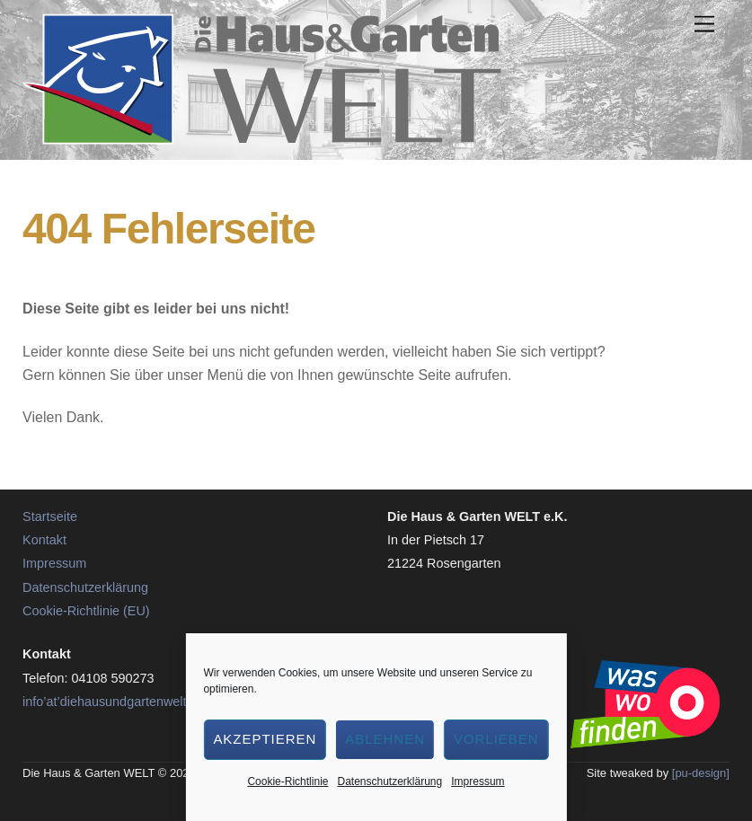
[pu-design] (701, 773)
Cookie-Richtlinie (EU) (86, 611)
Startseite (49, 516)
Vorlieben (496, 738)
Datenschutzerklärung (389, 781)
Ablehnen (385, 738)
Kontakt (44, 540)
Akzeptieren (264, 738)
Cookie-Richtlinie (287, 781)
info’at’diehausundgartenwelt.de (113, 701)
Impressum (477, 781)
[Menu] (704, 24)
